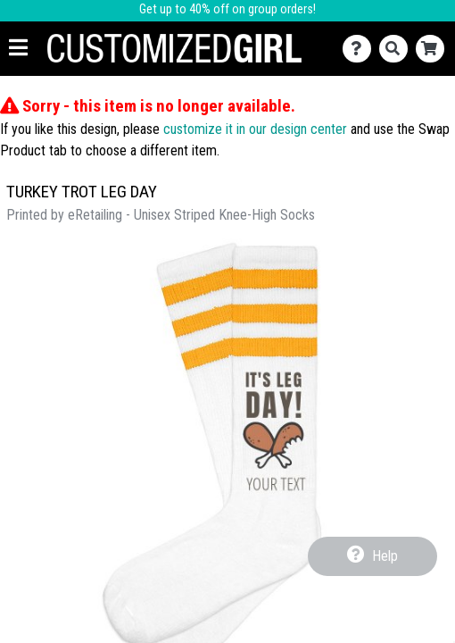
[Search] (397, 49)
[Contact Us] (361, 49)
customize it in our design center (255, 129)
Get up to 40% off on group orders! (227, 9)
